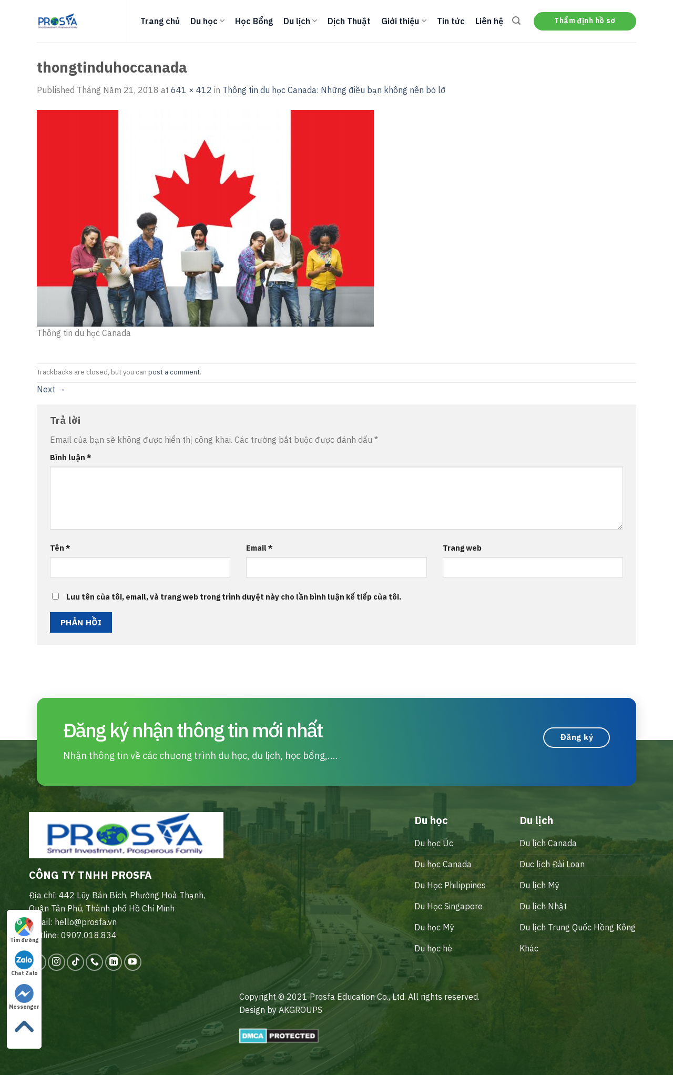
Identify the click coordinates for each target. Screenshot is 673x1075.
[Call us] (94, 962)
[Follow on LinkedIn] (114, 962)
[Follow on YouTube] (132, 962)
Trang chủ (160, 21)
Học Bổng (254, 21)
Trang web (462, 548)
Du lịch (300, 21)
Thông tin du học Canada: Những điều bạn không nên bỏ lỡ (333, 90)
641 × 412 (191, 90)
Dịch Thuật (349, 21)
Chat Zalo (24, 963)
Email (259, 548)
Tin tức (451, 21)
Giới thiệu (403, 21)
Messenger (24, 997)
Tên (60, 548)
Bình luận (70, 457)
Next (51, 389)
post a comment (174, 372)
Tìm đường (24, 930)
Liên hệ (489, 21)
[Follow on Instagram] (56, 962)
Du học (207, 21)
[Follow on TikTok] (75, 962)
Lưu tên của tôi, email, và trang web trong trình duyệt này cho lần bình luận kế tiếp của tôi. (233, 597)
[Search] (516, 21)
